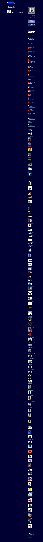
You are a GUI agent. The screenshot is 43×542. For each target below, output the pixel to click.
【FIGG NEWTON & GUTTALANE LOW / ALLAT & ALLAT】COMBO (31, 122)
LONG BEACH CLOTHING (31, 233)
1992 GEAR (30, 239)
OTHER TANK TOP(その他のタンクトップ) (31, 360)
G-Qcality (30, 177)
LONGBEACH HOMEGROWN (31, 236)
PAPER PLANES (30, 229)
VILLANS (30, 214)
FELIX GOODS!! (30, 298)
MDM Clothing (30, 250)
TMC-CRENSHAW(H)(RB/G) (31, 59)
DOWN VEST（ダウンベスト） (31, 387)
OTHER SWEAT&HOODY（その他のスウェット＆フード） (31, 366)
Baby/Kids (30, 149)
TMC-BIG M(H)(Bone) (31, 39)
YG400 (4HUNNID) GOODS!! (31, 324)
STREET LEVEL (30, 205)
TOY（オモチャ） (30, 510)
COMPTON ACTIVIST (30, 243)
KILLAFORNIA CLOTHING (31, 288)
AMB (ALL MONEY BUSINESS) (31, 308)
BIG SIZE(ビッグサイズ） (30, 154)
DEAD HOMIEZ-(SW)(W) (31, 118)
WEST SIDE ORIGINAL (30, 246)
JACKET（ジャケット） (30, 382)
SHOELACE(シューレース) (31, 478)
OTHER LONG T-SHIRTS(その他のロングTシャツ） (31, 355)
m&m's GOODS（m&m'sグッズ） (31, 489)
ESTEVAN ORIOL (30, 197)
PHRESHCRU (30, 201)
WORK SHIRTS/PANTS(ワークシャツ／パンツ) (31, 138)
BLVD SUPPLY (30, 216)
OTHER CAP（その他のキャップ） (31, 441)
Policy (14, 4)
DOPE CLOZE (30, 159)
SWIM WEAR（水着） (12, 6)
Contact (12, 4)
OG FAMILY (30, 276)
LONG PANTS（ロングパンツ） (31, 397)
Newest (14, 7)
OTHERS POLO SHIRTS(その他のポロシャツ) (31, 344)
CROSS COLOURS (30, 220)
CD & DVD (30, 515)
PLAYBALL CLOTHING (30, 313)
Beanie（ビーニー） (30, 446)
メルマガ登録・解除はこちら (31, 534)
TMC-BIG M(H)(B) (30, 38)
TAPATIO (29, 484)
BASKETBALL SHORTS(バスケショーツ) (31, 420)
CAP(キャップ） (30, 436)
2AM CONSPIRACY (30, 188)
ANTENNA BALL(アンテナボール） (31, 451)
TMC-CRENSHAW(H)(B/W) (31, 60)
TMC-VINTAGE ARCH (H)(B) (31, 47)
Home (7, 4)
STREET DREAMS (30, 280)
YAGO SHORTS (29, 415)
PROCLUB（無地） (30, 133)
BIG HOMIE (30, 173)
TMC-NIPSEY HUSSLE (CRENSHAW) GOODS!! (30, 318)
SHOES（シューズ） (30, 473)
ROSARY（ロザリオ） (30, 494)
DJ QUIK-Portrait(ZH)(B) (31, 90)
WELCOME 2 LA (30, 182)
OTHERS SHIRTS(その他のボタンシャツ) (31, 349)
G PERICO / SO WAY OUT (30, 303)
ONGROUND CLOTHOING (31, 329)
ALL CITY (30, 283)
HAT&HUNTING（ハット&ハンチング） (31, 456)
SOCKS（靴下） (29, 465)
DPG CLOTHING (30, 264)
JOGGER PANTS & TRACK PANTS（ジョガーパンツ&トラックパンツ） (31, 403)
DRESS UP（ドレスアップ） (31, 129)
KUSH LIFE (29, 209)
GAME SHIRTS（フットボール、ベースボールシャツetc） (31, 371)
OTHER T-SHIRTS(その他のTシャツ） (31, 339)
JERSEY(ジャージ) (30, 376)
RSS (28, 537)
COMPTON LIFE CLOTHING (31, 260)
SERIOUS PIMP (30, 272)
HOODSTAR (30, 193)
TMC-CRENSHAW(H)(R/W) (31, 61)
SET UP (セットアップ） (30, 392)
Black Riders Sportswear (30, 334)
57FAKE (30, 164)
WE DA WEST (30, 268)
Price (12, 7)
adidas (30, 293)
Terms (15, 4)
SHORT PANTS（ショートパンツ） (31, 409)
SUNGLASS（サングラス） (31, 469)
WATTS (29, 255)
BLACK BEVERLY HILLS (30, 225)
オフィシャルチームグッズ (31, 499)
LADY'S (29, 144)
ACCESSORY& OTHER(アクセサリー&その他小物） (31, 505)
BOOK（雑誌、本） (30, 520)
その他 (30, 526)
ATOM (30, 537)
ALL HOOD (30, 168)
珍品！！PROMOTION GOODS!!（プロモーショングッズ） (31, 426)
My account (10, 4)
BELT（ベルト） (30, 460)
